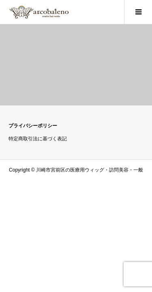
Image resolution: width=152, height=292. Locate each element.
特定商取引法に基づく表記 (38, 139)
